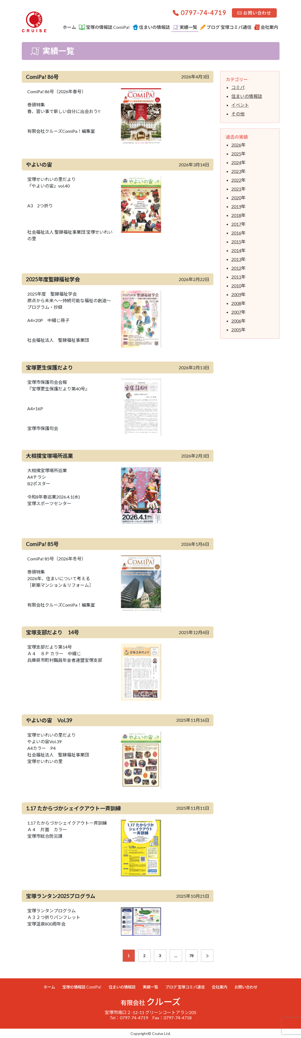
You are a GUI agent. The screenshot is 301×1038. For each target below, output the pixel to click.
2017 (236, 224)
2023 (236, 171)
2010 (236, 285)
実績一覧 (185, 27)
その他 (238, 113)
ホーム (69, 27)
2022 (236, 180)
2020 (236, 197)
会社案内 (266, 27)
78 (191, 955)
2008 (236, 303)
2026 (236, 144)
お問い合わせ (254, 12)
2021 (236, 188)
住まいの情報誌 (151, 27)
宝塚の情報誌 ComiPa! (104, 27)
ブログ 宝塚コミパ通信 (225, 27)
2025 (236, 153)
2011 (236, 276)
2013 (236, 259)
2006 (236, 320)
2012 (236, 268)
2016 (236, 232)
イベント (240, 105)
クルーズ (151, 1001)
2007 (236, 312)
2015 (236, 241)
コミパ (238, 87)
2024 (236, 162)
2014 (236, 250)
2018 (236, 215)
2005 (236, 329)
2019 (236, 206)
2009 (236, 294)
